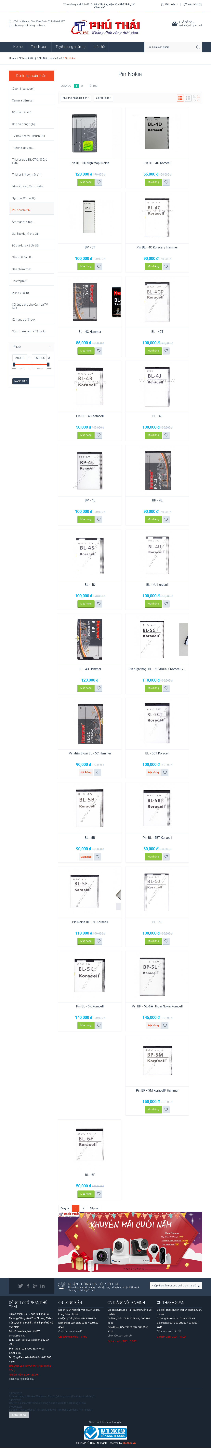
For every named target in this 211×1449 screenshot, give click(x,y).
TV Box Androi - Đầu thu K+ (28, 136)
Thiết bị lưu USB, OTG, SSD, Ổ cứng (29, 161)
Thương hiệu (19, 281)
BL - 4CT (143, 332)
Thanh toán (39, 47)
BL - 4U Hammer (85, 670)
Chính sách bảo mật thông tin (105, 1423)
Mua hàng (81, 182)
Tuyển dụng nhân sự (71, 47)
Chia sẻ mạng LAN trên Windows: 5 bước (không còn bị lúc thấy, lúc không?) (52, 1397)
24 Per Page (103, 98)
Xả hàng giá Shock (23, 319)
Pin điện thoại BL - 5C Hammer (85, 754)
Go (199, 1287)
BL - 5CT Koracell (143, 754)
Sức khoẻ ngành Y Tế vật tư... (29, 331)
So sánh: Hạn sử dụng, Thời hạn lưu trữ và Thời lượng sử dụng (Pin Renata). (51, 1411)
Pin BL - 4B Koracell (85, 417)
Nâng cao (20, 381)
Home (18, 47)
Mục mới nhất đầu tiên (76, 98)
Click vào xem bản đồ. (21, 1380)
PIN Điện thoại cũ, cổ (50, 58)
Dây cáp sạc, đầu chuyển (27, 186)
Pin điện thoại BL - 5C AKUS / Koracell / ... (143, 671)
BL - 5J (143, 923)
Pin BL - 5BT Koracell (143, 839)
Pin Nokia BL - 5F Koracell (85, 923)
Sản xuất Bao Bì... (22, 257)
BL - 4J (143, 417)
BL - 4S (85, 585)
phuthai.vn (129, 1444)
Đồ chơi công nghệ (23, 124)
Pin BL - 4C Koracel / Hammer (143, 247)
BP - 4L (85, 501)
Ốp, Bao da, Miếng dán (25, 233)
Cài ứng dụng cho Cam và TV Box (30, 306)
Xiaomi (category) (23, 88)
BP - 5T (85, 247)
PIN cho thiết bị (27, 58)
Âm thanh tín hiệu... (23, 221)
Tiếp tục (92, 85)
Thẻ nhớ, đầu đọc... (23, 147)
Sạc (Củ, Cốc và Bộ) (24, 198)
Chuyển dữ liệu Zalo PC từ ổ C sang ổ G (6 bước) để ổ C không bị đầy (47, 1404)
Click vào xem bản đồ (70, 1332)
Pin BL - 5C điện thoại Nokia (85, 163)
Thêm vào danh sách (94, 182)
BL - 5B (85, 839)
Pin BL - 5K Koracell (85, 1007)
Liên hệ (99, 47)
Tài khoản (170, 4)
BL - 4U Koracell (143, 585)
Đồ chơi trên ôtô (22, 112)
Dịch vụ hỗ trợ (20, 292)
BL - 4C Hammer (85, 332)
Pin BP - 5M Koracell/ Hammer (143, 1092)
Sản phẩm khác (22, 269)
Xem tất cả (19, 1416)
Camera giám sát (22, 100)
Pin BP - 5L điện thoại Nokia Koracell (143, 1009)
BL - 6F (85, 1176)
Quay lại (65, 85)
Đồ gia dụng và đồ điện (26, 245)
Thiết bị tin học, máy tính (27, 174)
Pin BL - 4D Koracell (143, 163)
